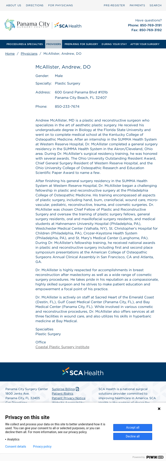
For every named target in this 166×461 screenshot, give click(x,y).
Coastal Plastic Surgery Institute (62, 347)
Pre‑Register (114, 5)
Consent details (15, 446)
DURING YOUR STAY (114, 44)
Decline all (133, 436)
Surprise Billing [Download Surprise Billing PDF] (66, 389)
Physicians (29, 54)
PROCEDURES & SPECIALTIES (24, 44)
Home (10, 54)
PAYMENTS (137, 5)
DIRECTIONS (35, 5)
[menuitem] (13, 5)
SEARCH (156, 5)
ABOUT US (13, 5)
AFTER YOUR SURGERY (145, 44)
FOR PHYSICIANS (60, 5)
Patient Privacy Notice (68, 398)
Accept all (132, 427)
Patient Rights (62, 393)
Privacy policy (42, 446)
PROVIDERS (53, 44)
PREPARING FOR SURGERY (81, 44)
